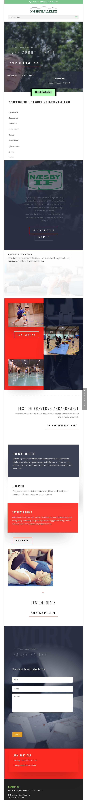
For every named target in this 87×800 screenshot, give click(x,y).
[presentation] (30, 723)
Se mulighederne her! (62, 425)
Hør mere (22, 540)
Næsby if (43, 237)
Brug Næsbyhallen (43, 613)
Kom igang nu (26, 334)
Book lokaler (43, 92)
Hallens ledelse (43, 230)
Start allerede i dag (24, 63)
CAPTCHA (16, 717)
